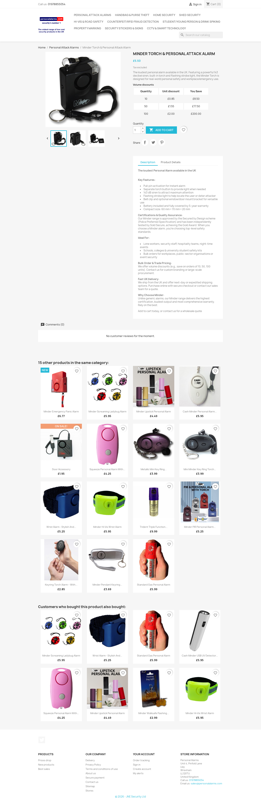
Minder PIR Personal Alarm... (200, 526)
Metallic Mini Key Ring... (154, 469)
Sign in (136, 764)
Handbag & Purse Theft (132, 15)
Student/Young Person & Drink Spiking (191, 21)
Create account (142, 769)
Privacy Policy (93, 764)
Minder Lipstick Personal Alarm (153, 411)
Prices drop (44, 760)
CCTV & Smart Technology (166, 28)
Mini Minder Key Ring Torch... (200, 469)
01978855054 (56, 4)
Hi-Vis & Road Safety (88, 21)
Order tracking (141, 760)
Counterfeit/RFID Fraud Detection (133, 21)
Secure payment (95, 777)
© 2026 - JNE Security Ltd (130, 796)
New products (46, 764)
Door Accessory (61, 469)
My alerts (138, 773)
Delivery (90, 760)
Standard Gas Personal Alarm (153, 584)
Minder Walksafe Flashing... (153, 713)
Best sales (44, 769)
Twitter (41, 740)
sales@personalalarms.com (206, 783)
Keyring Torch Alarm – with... (61, 584)
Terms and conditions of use (102, 769)
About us (91, 773)
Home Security (164, 15)
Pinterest (161, 142)
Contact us (92, 782)
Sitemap (90, 786)
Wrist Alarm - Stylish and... (61, 526)
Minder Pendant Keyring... (107, 584)
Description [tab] (147, 162)
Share (144, 142)
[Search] (201, 35)
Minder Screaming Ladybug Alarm (107, 411)
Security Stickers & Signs (124, 28)
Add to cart (161, 130)
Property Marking (87, 28)
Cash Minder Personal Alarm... (200, 411)
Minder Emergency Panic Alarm (61, 411)
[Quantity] (137, 130)
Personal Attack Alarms (92, 15)
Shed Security (190, 15)
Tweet (153, 142)
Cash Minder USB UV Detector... (200, 655)
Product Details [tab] (170, 162)
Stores (89, 790)
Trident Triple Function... (153, 526)
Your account (144, 754)
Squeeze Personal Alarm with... (107, 469)
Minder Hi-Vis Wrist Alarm (107, 526)
